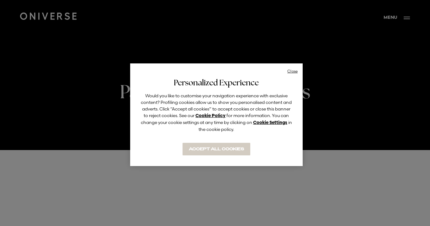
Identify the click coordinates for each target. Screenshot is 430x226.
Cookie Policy (210, 116)
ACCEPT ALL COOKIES (216, 149)
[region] (216, 114)
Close (292, 71)
